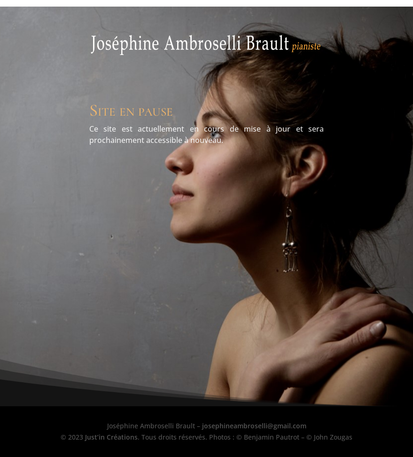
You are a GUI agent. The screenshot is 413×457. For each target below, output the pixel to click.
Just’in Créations (111, 437)
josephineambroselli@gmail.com (254, 425)
